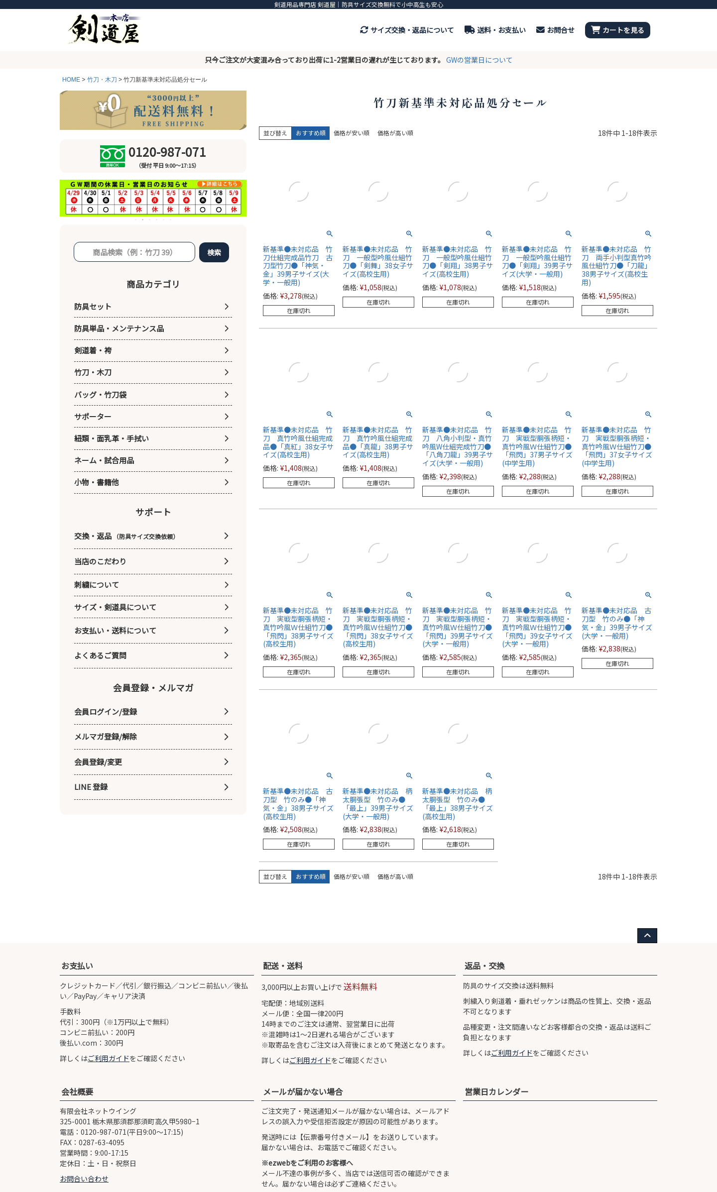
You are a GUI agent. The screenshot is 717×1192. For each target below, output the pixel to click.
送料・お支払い (495, 30)
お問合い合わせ (84, 1179)
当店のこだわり (100, 561)
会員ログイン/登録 (105, 711)
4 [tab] (157, 219)
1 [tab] (136, 219)
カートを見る (617, 30)
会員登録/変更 (98, 762)
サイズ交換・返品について (407, 30)
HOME (71, 79)
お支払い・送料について (115, 630)
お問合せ (555, 30)
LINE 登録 (91, 786)
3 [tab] (150, 219)
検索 (214, 252)
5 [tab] (164, 219)
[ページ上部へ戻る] (647, 935)
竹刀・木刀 (102, 79)
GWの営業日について (479, 60)
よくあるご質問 (100, 655)
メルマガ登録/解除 (105, 736)
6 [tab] (171, 219)
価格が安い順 (351, 132)
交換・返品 (126, 536)
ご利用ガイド (108, 1058)
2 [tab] (143, 219)
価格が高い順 (395, 132)
